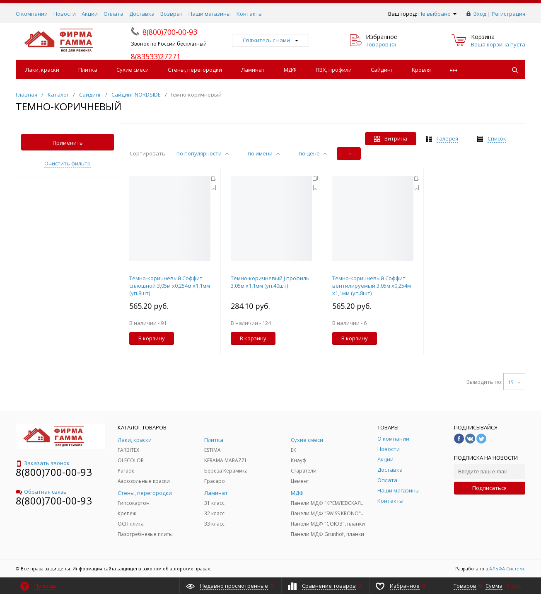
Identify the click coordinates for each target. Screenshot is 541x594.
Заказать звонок (43, 463)
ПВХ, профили (334, 69)
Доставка (142, 13)
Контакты (250, 13)
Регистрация (508, 13)
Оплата (113, 13)
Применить (68, 142)
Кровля (421, 69)
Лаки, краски (42, 69)
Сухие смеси (132, 69)
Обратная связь (41, 491)
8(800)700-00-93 (54, 472)
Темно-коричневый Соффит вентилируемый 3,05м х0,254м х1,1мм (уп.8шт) (371, 285)
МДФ (290, 69)
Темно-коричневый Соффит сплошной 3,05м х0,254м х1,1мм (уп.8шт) (169, 285)
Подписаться (489, 488)
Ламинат (253, 69)
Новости (64, 13)
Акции (90, 13)
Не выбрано (437, 13)
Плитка (87, 69)
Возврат (171, 13)
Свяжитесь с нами (270, 40)
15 (514, 382)
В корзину (151, 338)
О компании (32, 13)
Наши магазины (209, 13)
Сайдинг (382, 69)
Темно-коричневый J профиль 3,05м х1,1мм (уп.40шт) (270, 281)
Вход (479, 13)
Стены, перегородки (195, 69)
